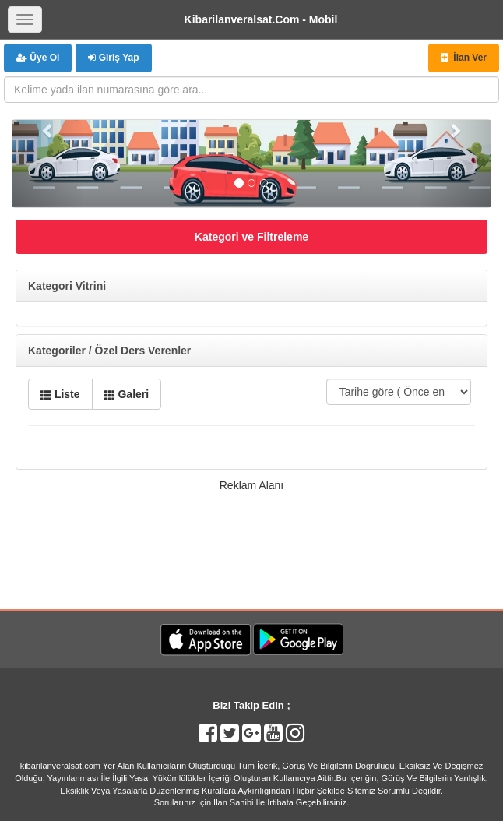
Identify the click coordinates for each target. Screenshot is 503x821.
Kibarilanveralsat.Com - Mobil (261, 19)
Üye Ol (37, 57)
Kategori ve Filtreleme (251, 237)
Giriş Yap (113, 57)
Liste (60, 394)
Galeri (126, 394)
